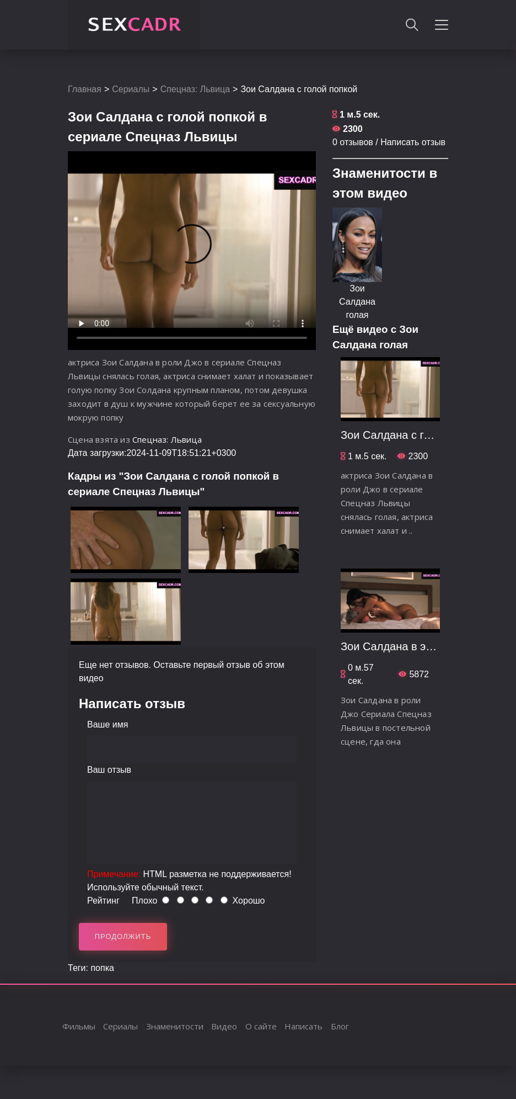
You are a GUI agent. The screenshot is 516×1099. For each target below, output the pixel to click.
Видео (224, 1026)
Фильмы (78, 1026)
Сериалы (130, 89)
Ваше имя (107, 724)
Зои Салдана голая (357, 302)
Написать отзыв (412, 142)
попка (102, 968)
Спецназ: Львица (195, 89)
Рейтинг (103, 900)
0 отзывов (352, 142)
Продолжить (123, 936)
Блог (340, 1026)
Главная (84, 89)
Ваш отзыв (109, 769)
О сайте (261, 1026)
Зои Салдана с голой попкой (414, 435)
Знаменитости (174, 1026)
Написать (303, 1026)
